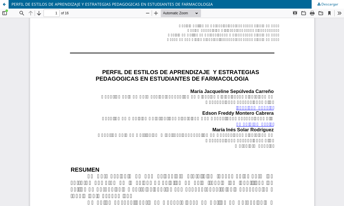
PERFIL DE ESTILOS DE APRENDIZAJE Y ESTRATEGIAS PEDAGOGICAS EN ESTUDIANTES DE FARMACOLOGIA (112, 4)
